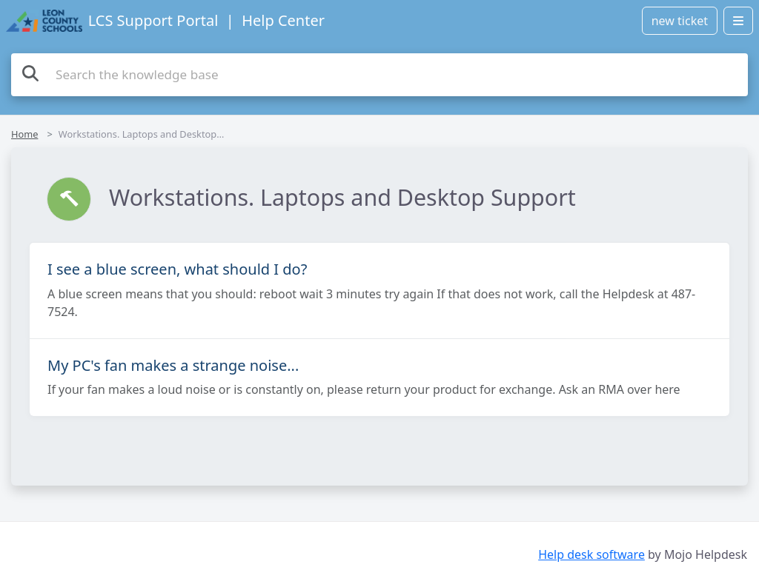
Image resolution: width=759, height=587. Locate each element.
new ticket (680, 21)
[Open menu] (738, 21)
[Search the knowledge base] (379, 74)
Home (24, 134)
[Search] (30, 73)
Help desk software (591, 554)
